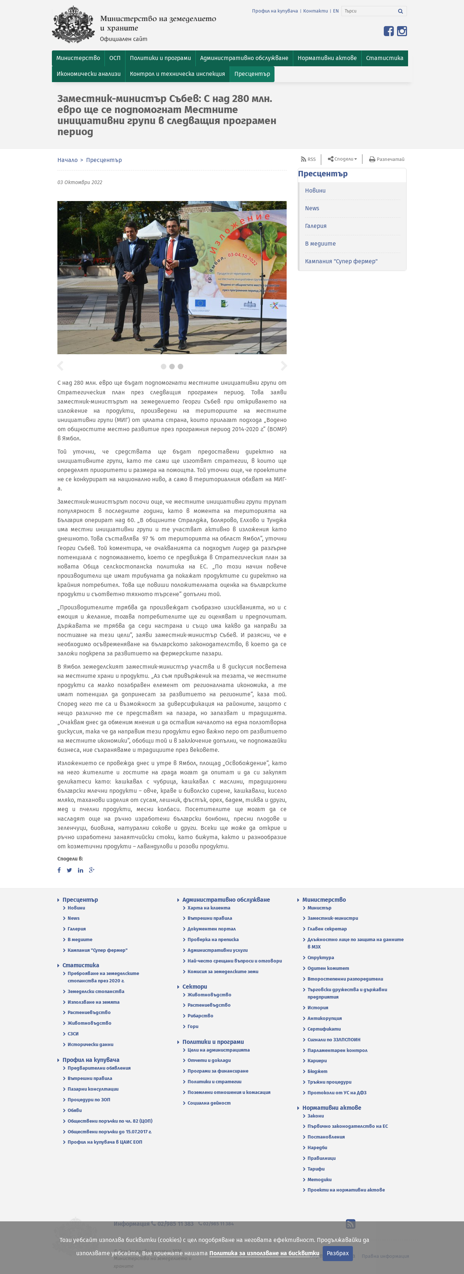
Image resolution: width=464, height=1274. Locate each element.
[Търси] (368, 11)
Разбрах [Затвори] (338, 1253)
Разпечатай (390, 159)
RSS (312, 159)
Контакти (315, 11)
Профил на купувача (275, 11)
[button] (78, 58)
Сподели (343, 159)
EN (336, 11)
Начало (67, 159)
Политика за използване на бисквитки (264, 1253)
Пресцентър (104, 159)
